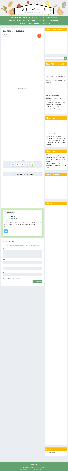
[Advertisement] (22, 53)
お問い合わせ (55, 109)
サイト (4, 272)
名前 (4, 259)
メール (5, 266)
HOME (34, 464)
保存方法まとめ (46, 23)
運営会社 (38, 467)
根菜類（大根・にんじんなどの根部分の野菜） (19, 20)
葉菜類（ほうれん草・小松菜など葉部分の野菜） (29, 23)
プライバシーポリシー (30, 467)
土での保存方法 (26, 17)
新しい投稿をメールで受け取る (12, 278)
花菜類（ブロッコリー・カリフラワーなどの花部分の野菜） (45, 20)
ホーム (22, 467)
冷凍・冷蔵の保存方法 (16, 17)
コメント (5, 248)
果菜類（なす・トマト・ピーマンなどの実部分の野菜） (44, 17)
